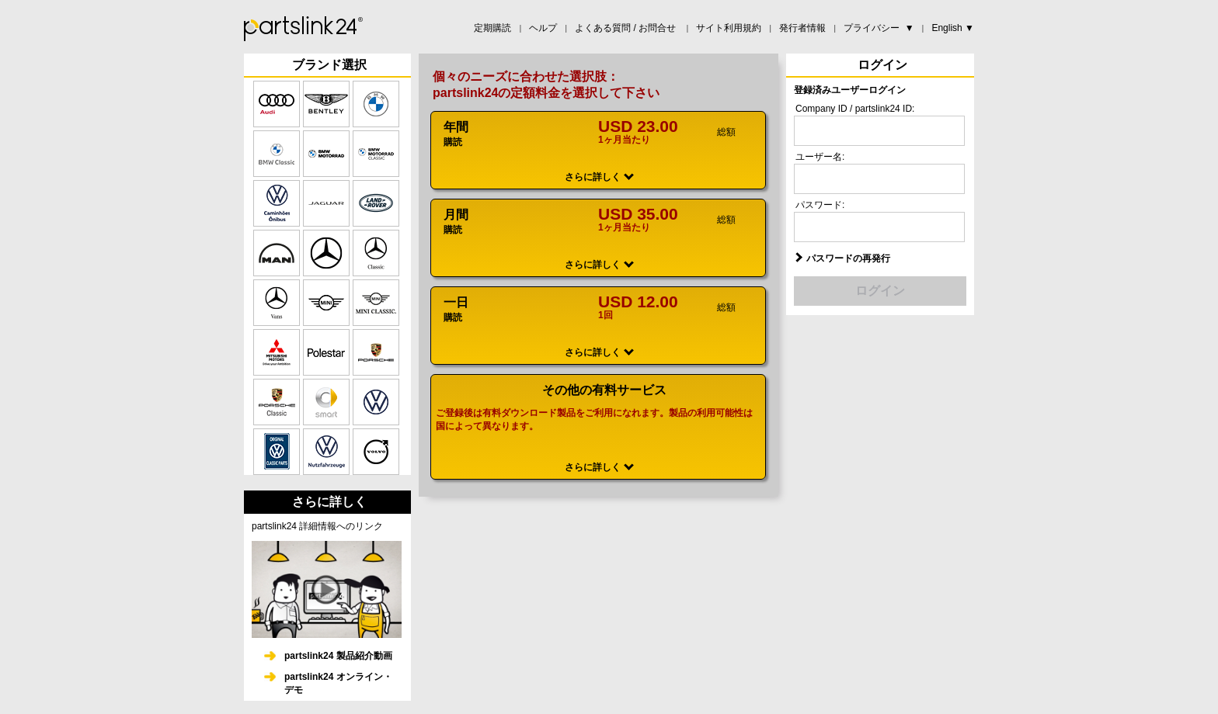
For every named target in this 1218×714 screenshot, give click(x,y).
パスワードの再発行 (848, 258)
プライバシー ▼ (879, 28)
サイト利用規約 (728, 28)
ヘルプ (543, 28)
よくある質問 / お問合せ (626, 28)
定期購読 (492, 28)
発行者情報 (802, 28)
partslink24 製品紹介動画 (338, 655)
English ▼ (952, 28)
